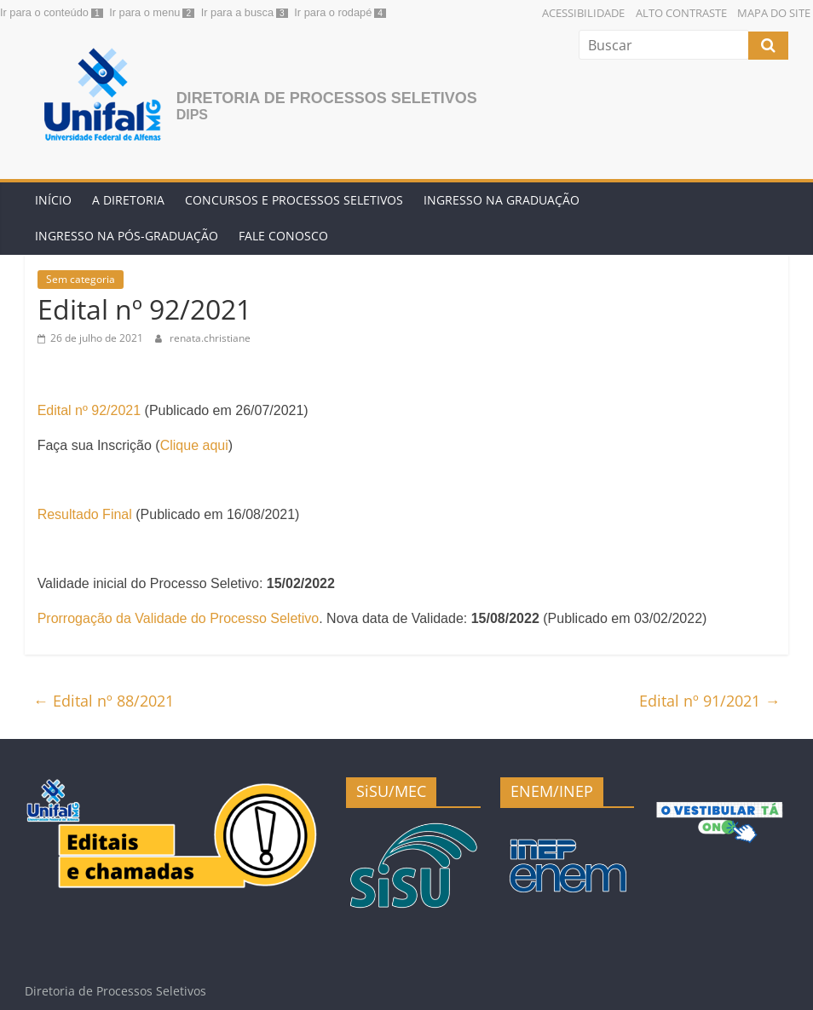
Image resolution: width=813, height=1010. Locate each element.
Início (53, 200)
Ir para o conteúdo (44, 12)
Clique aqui (194, 445)
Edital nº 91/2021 (709, 700)
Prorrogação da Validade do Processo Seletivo (178, 618)
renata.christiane (210, 338)
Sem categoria (80, 279)
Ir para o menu (144, 12)
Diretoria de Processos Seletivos (326, 98)
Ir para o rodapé (333, 12)
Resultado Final (84, 514)
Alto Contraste (681, 12)
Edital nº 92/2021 (89, 410)
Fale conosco (283, 236)
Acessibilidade (583, 12)
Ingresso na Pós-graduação (126, 236)
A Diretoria (128, 200)
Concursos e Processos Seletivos (294, 200)
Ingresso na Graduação (501, 200)
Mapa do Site (773, 12)
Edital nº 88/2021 (103, 700)
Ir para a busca (237, 12)
